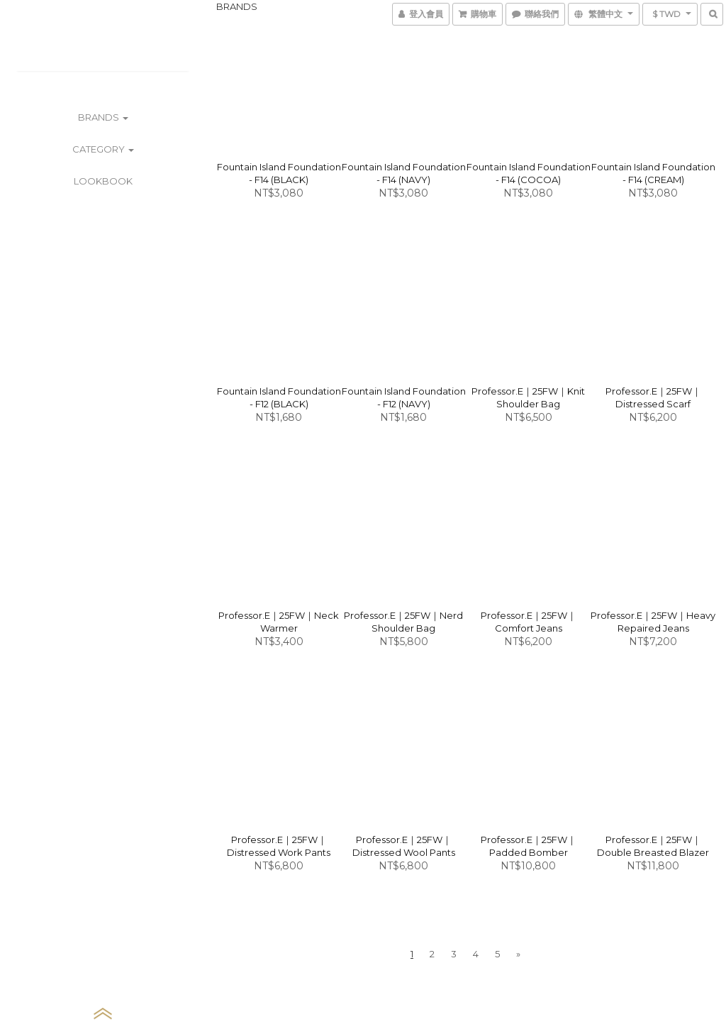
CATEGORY (103, 149)
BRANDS (103, 117)
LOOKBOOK (103, 181)
